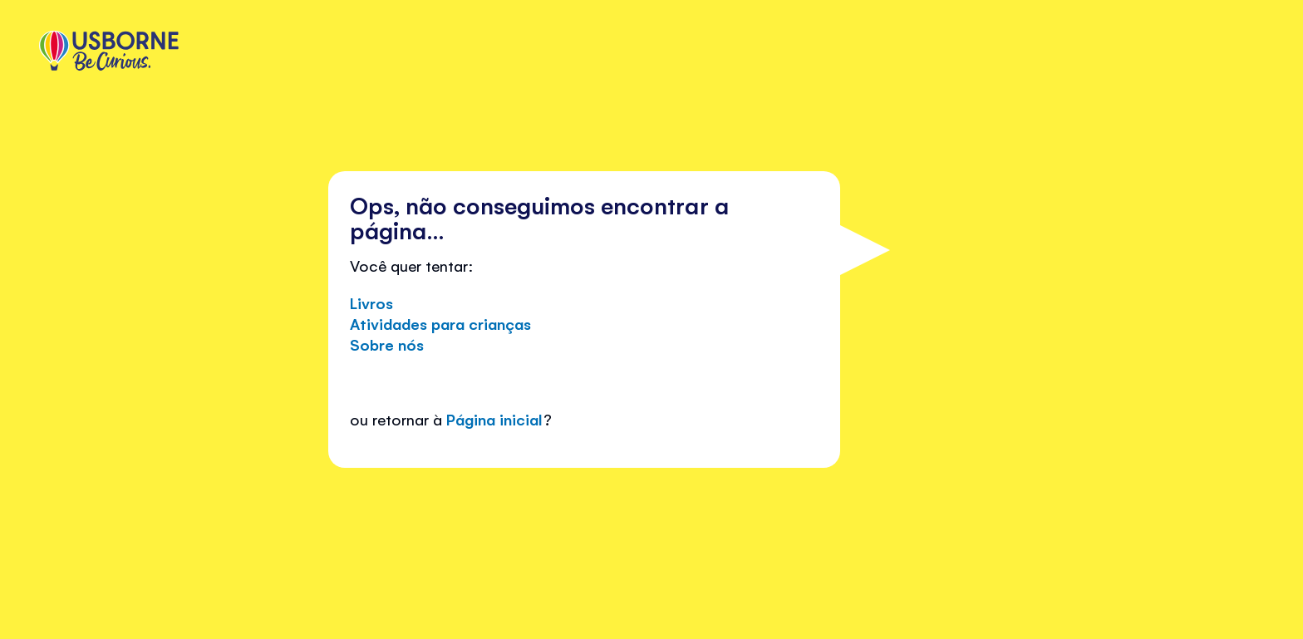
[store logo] (109, 52)
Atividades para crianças (440, 323)
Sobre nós (387, 344)
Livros (371, 302)
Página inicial (494, 419)
